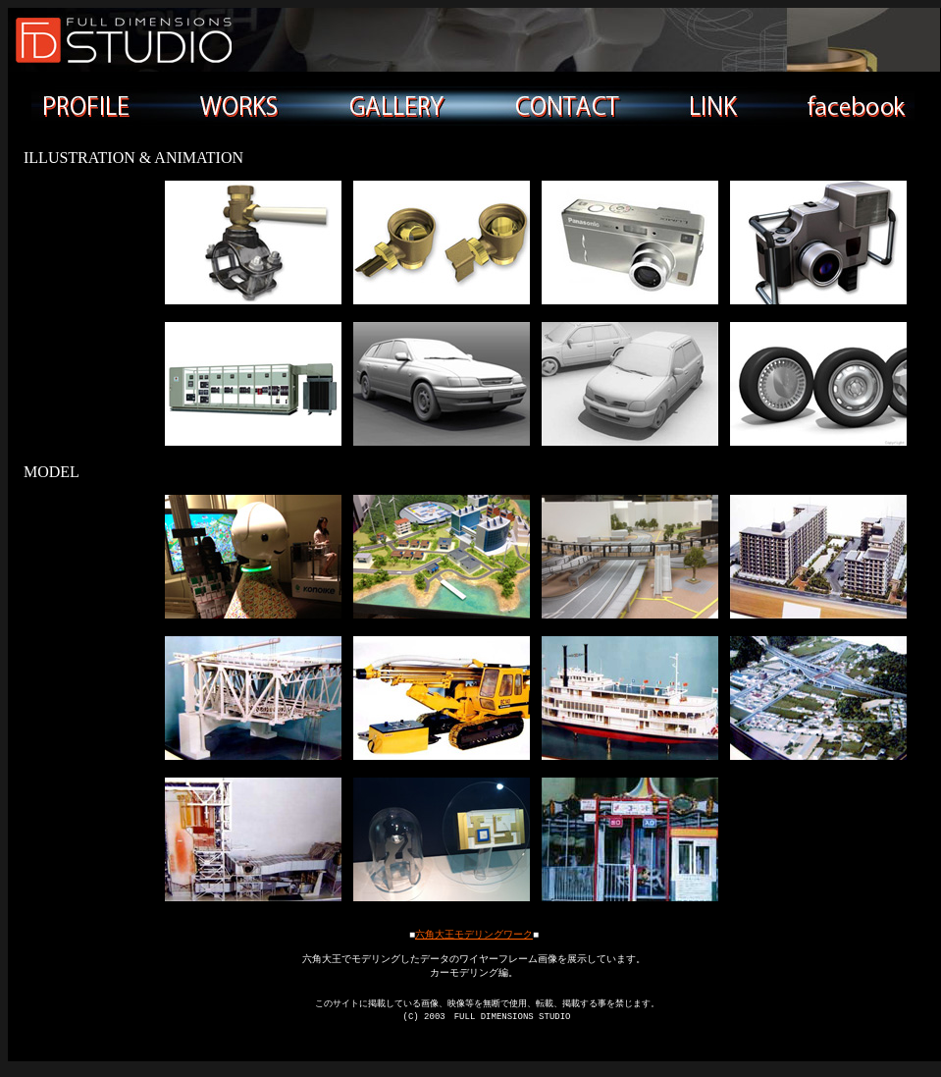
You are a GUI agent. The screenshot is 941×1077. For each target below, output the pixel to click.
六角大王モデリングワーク (474, 935)
